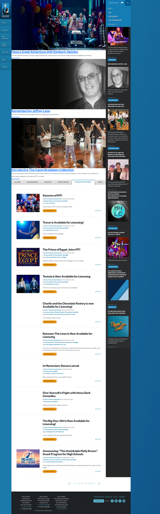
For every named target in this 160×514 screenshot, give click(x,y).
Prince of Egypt (61, 257)
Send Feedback (99, 501)
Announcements (32, 182)
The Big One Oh (50, 431)
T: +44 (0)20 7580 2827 (43, 505)
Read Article (15, 58)
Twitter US (116, 500)
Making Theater (63, 182)
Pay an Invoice (112, 24)
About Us (4, 67)
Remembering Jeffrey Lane (30, 111)
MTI (110, 13)
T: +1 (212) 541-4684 (26, 507)
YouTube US (120, 500)
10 (91, 483)
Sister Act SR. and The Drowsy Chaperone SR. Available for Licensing (116, 154)
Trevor (56, 230)
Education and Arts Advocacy (53, 459)
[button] (122, 3)
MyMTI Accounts (113, 3)
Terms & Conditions (99, 496)
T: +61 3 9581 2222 (61, 509)
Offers (100, 182)
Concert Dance (4, 45)
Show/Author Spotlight (83, 182)
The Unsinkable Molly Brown (54, 462)
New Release (50, 230)
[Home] (5, 9)
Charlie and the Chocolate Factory (65, 314)
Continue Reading (49, 210)
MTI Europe (113, 16)
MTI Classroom (5, 37)
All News (18, 182)
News (3, 59)
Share (99, 210)
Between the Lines (60, 344)
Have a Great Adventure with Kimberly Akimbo (44, 52)
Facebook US (112, 500)
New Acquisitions (51, 257)
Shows (4, 23)
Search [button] (128, 3)
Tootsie (56, 284)
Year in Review (50, 203)
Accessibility (122, 496)
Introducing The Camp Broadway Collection (42, 170)
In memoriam (59, 373)
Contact (115, 496)
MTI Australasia (115, 20)
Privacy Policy (108, 496)
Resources (5, 30)
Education (47, 182)
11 (93, 483)
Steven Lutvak (50, 373)
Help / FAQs (5, 52)
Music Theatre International (52, 199)
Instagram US (123, 500)
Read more (112, 57)
